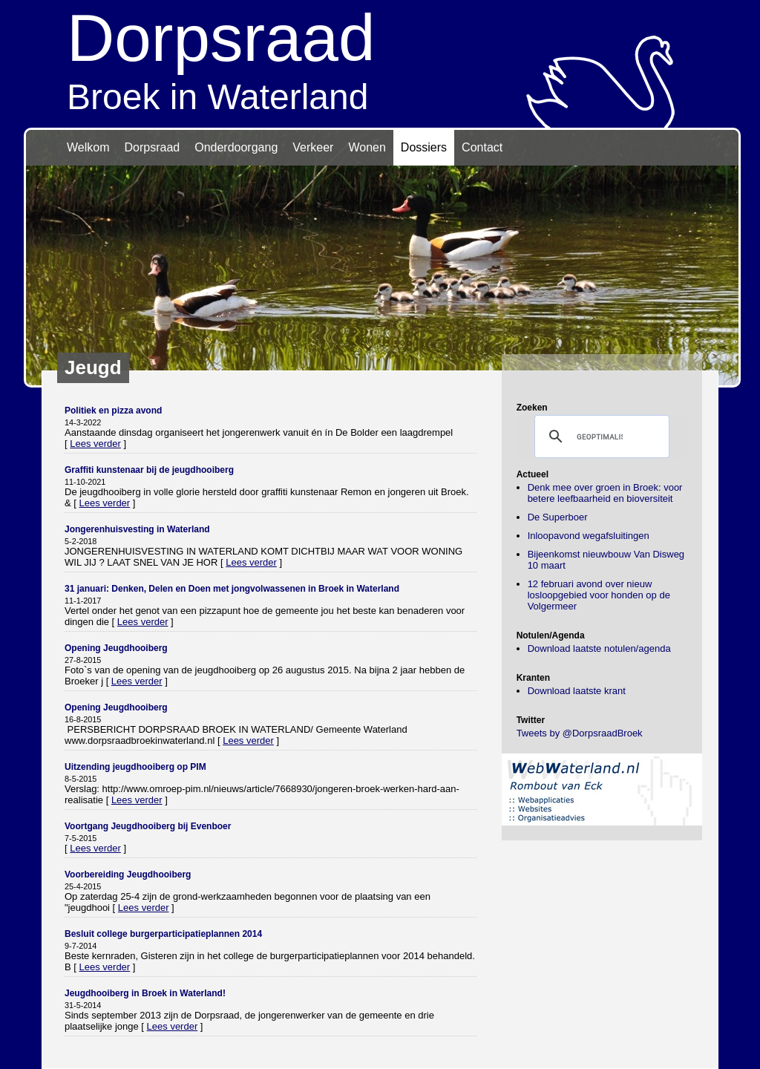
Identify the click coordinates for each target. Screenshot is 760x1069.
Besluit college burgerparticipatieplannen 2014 (163, 934)
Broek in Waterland (380, 58)
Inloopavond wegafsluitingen (588, 535)
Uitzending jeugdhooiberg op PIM (135, 767)
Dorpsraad (152, 147)
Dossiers (424, 147)
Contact (482, 147)
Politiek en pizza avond (113, 410)
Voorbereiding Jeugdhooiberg (128, 874)
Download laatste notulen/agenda (599, 648)
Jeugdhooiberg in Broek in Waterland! (145, 993)
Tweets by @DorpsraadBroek (580, 733)
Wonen (366, 147)
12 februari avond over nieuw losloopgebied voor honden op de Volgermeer (599, 595)
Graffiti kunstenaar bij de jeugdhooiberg (149, 470)
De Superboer (558, 517)
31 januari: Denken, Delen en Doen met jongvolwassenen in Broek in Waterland (232, 588)
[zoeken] (600, 436)
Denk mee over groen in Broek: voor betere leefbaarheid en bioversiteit (605, 493)
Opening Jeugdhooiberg (116, 648)
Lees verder (95, 443)
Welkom (88, 147)
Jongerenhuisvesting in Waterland (137, 529)
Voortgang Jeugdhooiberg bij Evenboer (148, 826)
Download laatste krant (577, 690)
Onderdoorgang (236, 147)
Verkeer (312, 147)
